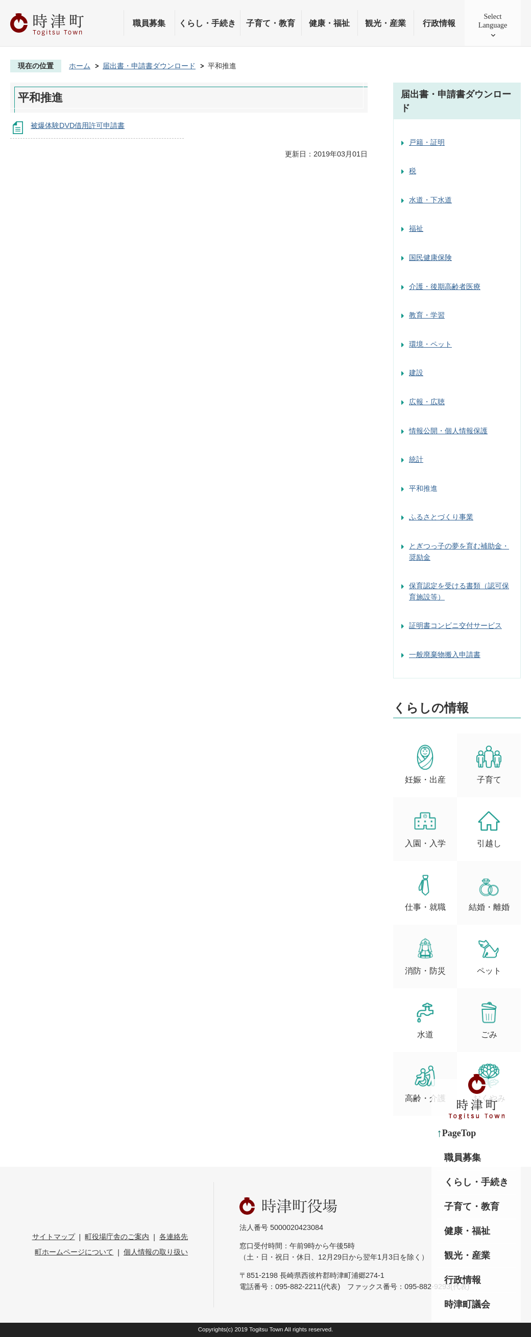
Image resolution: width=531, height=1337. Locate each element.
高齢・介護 (425, 1083)
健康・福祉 (329, 23)
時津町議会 (467, 1304)
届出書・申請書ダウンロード (149, 66)
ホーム (79, 66)
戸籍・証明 (427, 142)
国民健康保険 (430, 257)
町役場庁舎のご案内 (117, 1237)
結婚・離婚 (489, 891)
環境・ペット (430, 344)
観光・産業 (385, 23)
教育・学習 (427, 315)
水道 (425, 1019)
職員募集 (149, 23)
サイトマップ (53, 1237)
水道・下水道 (430, 200)
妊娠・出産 (425, 764)
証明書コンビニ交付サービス (455, 625)
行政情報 (439, 23)
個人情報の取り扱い (156, 1252)
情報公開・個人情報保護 (448, 431)
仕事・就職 (425, 891)
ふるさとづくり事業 (441, 517)
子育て (488, 764)
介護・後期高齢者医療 (444, 286)
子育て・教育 (270, 23)
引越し (488, 828)
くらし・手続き (207, 23)
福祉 (416, 228)
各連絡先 (173, 1237)
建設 (416, 373)
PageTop (459, 1133)
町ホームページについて (74, 1252)
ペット (488, 955)
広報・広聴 (427, 402)
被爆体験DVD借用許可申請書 (78, 125)
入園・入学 (425, 828)
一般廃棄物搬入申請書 (444, 654)
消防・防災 (425, 955)
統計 (416, 459)
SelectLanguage (493, 20)
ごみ (488, 1019)
